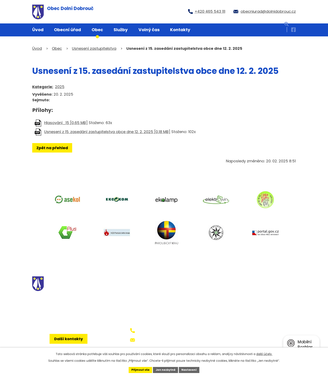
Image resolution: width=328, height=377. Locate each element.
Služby (121, 30)
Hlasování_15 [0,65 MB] (66, 122)
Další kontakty (71, 345)
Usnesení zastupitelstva (94, 48)
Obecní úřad (67, 30)
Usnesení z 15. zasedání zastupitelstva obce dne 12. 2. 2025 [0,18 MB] (107, 131)
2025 (59, 86)
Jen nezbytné (166, 369)
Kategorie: (42, 86)
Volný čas (149, 30)
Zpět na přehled (53, 147)
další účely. (264, 353)
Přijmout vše (138, 369)
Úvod (38, 30)
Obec (97, 30)
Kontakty (180, 30)
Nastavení (191, 369)
